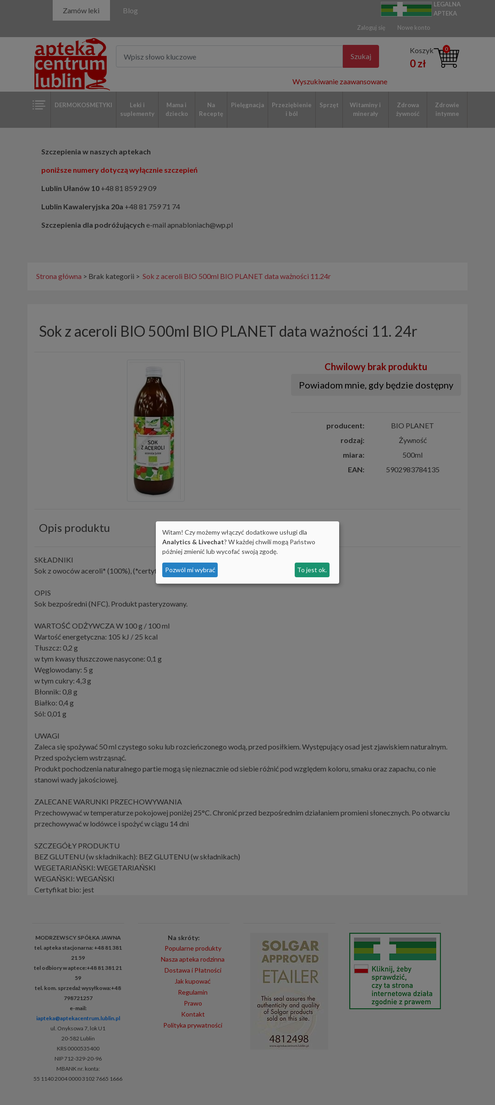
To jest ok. (312, 570)
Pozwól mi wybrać (190, 570)
